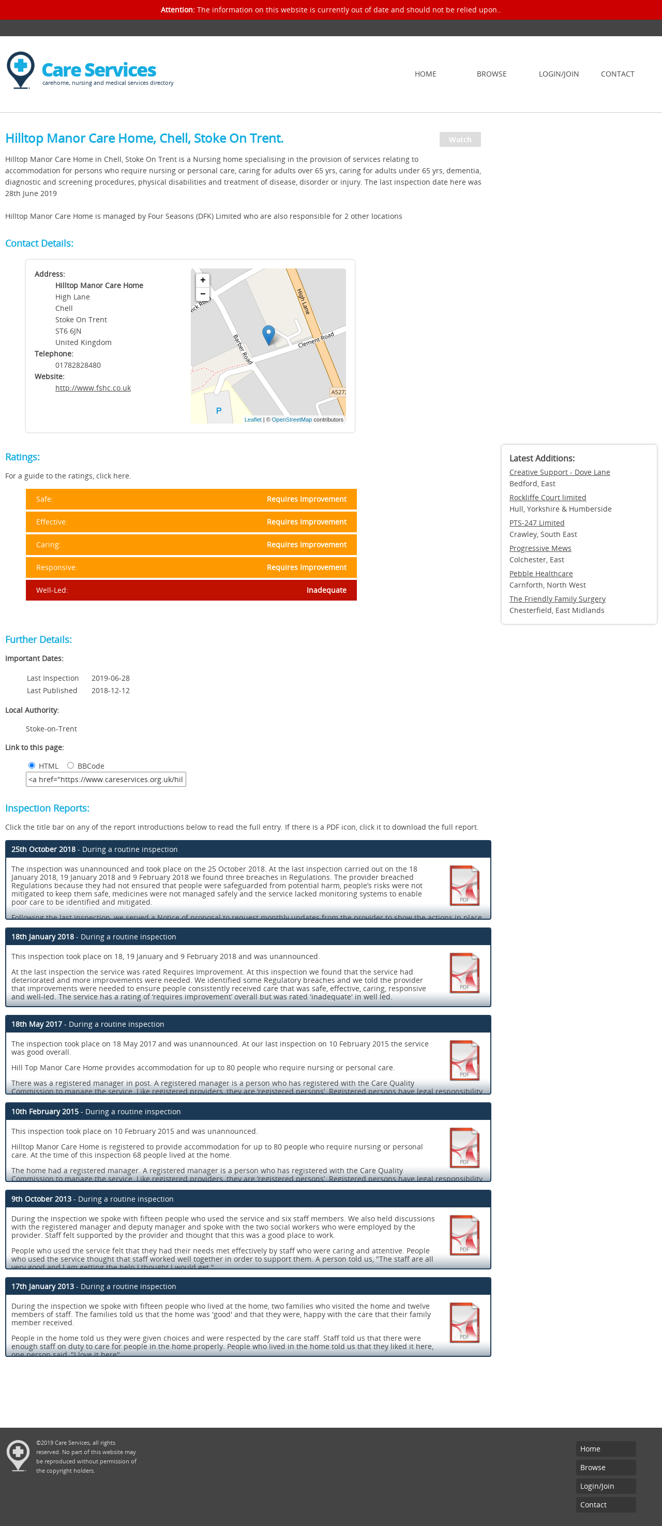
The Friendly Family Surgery (557, 599)
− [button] (203, 294)
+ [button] (203, 280)
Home (426, 74)
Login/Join (559, 74)
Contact (618, 74)
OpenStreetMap (292, 419)
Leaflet (253, 419)
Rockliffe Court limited (547, 497)
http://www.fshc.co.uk (93, 388)
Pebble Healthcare (541, 573)
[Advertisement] (579, 282)
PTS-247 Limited (537, 523)
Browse (492, 74)
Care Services (98, 69)
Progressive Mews (540, 548)
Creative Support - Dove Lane (559, 472)
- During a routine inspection (94, 849)
